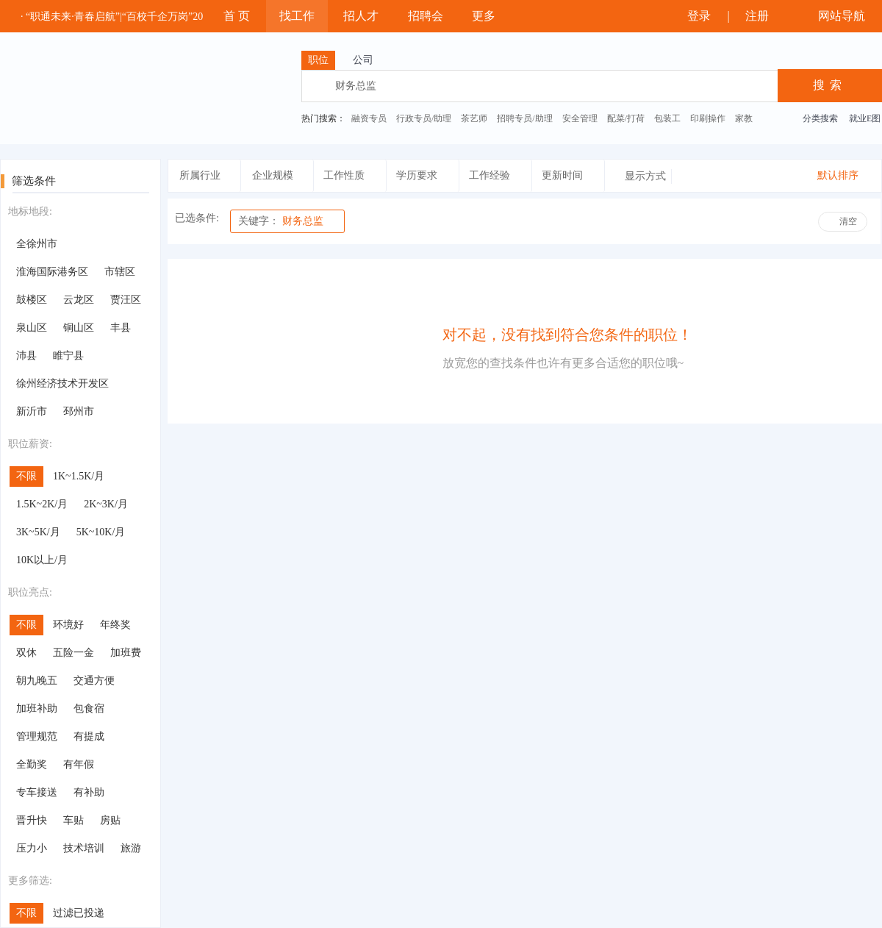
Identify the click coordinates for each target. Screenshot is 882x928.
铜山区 (78, 327)
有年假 (78, 764)
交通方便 (94, 680)
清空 (848, 221)
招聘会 (425, 16)
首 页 (236, 16)
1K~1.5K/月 (78, 476)
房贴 (110, 820)
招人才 (361, 16)
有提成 (89, 736)
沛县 (26, 355)
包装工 (667, 118)
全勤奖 (31, 764)
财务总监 (280, 220)
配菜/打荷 (626, 118)
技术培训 (83, 848)
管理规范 (36, 736)
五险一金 (73, 652)
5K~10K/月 (101, 532)
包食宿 (89, 708)
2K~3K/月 (106, 504)
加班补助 (36, 708)
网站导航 (839, 16)
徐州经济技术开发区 (62, 383)
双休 (26, 652)
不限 (26, 476)
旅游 (131, 848)
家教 (744, 118)
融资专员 (369, 118)
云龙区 (78, 299)
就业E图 (865, 118)
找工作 (297, 16)
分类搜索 (820, 118)
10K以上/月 (42, 559)
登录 (696, 16)
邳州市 (78, 411)
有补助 (89, 792)
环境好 (68, 624)
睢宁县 (68, 355)
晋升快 (31, 820)
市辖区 (119, 271)
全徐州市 (36, 243)
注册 (763, 16)
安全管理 (580, 118)
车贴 (73, 820)
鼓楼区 (31, 299)
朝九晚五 (36, 680)
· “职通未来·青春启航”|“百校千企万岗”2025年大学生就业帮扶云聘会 (173, 16)
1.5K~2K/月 (42, 504)
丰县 (120, 327)
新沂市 (31, 411)
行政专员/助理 (423, 118)
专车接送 (36, 792)
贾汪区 (125, 299)
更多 (490, 16)
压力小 (31, 848)
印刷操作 (707, 118)
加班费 (125, 652)
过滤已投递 (78, 912)
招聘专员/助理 (524, 118)
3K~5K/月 (38, 532)
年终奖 (115, 624)
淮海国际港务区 (52, 271)
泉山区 (31, 327)
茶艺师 (474, 118)
